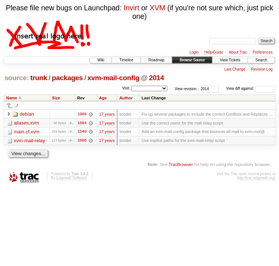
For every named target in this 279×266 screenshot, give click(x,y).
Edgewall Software (71, 178)
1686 (81, 141)
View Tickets (230, 60)
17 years (107, 114)
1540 (81, 132)
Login (194, 52)
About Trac (237, 52)
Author (126, 98)
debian (27, 114)
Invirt (131, 8)
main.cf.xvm (27, 131)
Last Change (234, 69)
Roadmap (156, 60)
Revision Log (262, 69)
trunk (38, 78)
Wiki (100, 60)
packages (67, 78)
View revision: (186, 88)
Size (56, 98)
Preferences (263, 52)
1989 (81, 114)
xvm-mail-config (114, 78)
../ (16, 105)
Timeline (126, 60)
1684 (81, 123)
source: (16, 78)
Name (11, 98)
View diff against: (250, 88)
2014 (156, 78)
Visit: (126, 88)
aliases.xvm (26, 123)
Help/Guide (213, 52)
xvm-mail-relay (29, 140)
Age (103, 98)
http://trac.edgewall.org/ (256, 178)
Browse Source (192, 60)
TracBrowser (181, 164)
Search (261, 60)
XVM (157, 8)
